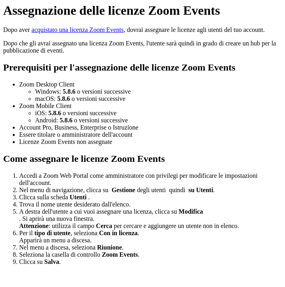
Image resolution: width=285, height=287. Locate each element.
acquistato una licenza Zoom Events (77, 29)
